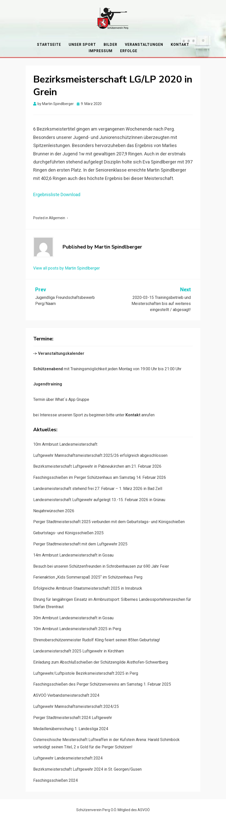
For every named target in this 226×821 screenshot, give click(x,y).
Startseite (49, 45)
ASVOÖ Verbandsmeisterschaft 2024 (66, 695)
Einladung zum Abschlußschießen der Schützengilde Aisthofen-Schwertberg (100, 662)
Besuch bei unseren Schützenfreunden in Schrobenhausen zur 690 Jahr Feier (101, 566)
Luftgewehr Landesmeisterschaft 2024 (68, 758)
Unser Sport (82, 45)
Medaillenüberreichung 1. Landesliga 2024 (70, 728)
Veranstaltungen (144, 45)
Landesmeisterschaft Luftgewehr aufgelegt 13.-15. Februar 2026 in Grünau (99, 499)
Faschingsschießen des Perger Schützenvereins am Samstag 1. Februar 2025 (102, 684)
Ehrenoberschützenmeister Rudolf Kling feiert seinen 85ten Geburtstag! (96, 640)
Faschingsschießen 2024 (55, 780)
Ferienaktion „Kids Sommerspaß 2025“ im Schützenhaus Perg (87, 577)
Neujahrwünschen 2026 (53, 510)
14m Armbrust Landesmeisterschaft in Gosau (73, 555)
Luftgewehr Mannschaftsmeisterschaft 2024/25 (76, 706)
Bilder (110, 45)
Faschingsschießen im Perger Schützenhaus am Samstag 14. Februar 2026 (99, 477)
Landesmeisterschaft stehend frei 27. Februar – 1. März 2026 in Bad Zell (97, 488)
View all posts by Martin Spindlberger (66, 268)
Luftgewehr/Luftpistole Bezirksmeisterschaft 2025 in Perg (85, 673)
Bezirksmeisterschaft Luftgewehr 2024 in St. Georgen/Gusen (87, 769)
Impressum (100, 51)
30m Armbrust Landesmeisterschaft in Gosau (73, 617)
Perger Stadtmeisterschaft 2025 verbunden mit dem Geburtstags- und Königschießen (109, 521)
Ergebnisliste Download (56, 194)
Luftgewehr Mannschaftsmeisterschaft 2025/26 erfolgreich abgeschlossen (100, 455)
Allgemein (57, 218)
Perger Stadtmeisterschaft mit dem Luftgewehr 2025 (80, 544)
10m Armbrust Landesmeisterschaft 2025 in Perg (77, 628)
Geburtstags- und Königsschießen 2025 (68, 532)
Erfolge (128, 51)
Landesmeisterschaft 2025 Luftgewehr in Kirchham (78, 651)
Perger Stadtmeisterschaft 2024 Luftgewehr (72, 717)
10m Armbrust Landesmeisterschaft (65, 444)
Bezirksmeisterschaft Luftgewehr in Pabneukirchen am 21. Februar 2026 (97, 466)
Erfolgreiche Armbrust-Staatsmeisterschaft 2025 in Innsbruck (87, 588)
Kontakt (180, 45)
